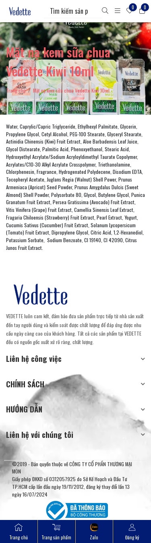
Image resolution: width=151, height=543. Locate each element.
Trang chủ (16, 90)
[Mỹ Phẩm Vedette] (20, 11)
